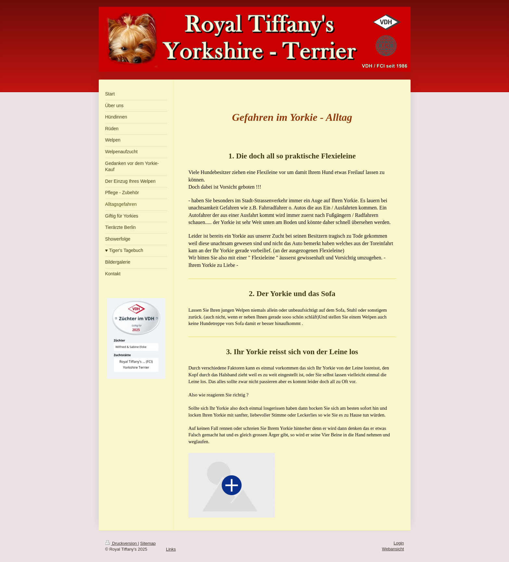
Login (399, 543)
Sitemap (148, 543)
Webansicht (393, 548)
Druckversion (121, 543)
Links (171, 549)
